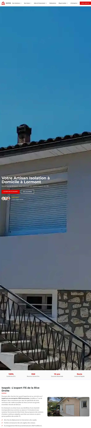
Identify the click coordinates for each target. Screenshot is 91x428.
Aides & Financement (40, 3)
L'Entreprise (74, 3)
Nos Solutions (17, 3)
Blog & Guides (63, 3)
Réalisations (52, 3)
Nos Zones (27, 3)
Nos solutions (27, 191)
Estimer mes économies (11, 191)
